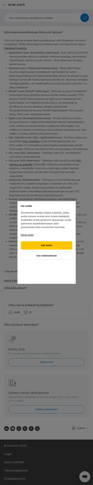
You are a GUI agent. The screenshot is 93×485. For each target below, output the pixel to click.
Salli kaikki (46, 245)
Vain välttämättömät (46, 256)
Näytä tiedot (27, 235)
